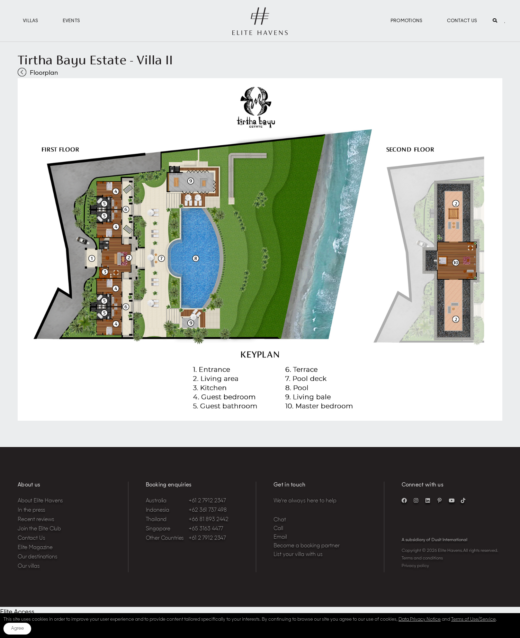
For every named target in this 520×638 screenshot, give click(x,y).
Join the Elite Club (39, 529)
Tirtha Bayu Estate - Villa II (95, 59)
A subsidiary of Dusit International (434, 540)
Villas (30, 21)
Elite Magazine (35, 547)
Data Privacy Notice (419, 619)
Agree (17, 628)
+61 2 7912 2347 (207, 501)
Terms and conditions (422, 558)
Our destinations (37, 557)
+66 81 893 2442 (208, 519)
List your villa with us (298, 554)
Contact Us (462, 21)
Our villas (29, 566)
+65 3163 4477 (206, 529)
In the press (31, 510)
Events (71, 21)
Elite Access (17, 612)
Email (280, 537)
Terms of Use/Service (473, 619)
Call (278, 528)
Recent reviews (36, 519)
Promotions (407, 21)
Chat (280, 520)
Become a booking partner (307, 546)
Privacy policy (415, 566)
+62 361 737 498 (208, 510)
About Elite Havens (40, 501)
